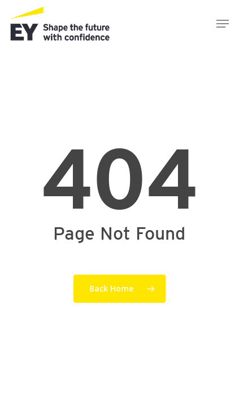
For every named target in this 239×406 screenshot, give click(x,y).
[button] (222, 23)
